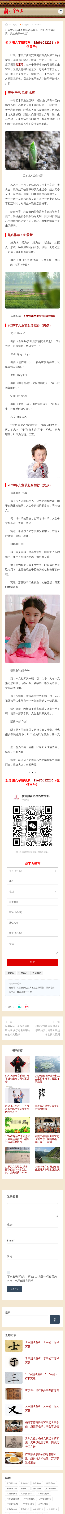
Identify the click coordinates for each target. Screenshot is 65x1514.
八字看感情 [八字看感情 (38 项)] (45, 1499)
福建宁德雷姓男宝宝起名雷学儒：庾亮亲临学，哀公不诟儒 (47, 1139)
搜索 (7, 1312)
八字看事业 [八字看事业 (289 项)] (27, 1494)
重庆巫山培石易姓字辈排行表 (42, 1390)
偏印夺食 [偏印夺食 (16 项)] (12, 1488)
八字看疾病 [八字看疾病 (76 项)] (12, 1504)
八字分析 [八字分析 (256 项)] (50, 1488)
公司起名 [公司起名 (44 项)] (12, 1509)
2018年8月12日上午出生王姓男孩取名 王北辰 (47, 1168)
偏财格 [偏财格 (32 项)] (37, 1488)
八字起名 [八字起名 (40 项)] (43, 1504)
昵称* (10, 1224)
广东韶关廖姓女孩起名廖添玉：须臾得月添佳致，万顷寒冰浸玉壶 (42, 1458)
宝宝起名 (24, 24)
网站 (9, 1256)
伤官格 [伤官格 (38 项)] (37, 1483)
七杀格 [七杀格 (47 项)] (25, 1483)
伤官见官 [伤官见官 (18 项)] (50, 1483)
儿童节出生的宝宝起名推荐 (39, 315)
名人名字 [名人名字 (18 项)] (38, 1509)
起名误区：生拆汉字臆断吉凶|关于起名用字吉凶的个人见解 (17, 1030)
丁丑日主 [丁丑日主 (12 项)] (12, 1483)
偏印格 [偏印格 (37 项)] (25, 1488)
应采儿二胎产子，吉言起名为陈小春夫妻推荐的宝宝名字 (17, 1108)
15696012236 (43, 42)
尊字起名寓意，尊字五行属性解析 (47, 1107)
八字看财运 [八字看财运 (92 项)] (28, 1504)
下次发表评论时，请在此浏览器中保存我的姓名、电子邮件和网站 (32, 1278)
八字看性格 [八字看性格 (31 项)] (29, 1499)
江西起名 (23, 973)
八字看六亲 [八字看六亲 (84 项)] (43, 1494)
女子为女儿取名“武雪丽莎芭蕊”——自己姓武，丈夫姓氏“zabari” (16, 1169)
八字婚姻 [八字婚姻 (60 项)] (12, 1494)
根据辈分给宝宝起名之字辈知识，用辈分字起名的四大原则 (48, 1030)
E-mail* (11, 1240)
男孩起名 (36, 973)
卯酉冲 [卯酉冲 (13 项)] (25, 1509)
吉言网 (12, 987)
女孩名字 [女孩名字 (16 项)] (52, 1509)
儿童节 (19, 64)
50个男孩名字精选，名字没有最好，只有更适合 (17, 1078)
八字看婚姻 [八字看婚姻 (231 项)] (13, 1499)
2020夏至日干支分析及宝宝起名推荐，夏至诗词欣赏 (47, 1078)
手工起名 (11, 24)
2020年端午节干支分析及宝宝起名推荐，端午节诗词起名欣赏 (17, 1139)
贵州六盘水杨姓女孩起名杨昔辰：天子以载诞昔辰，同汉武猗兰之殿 (42, 1442)
